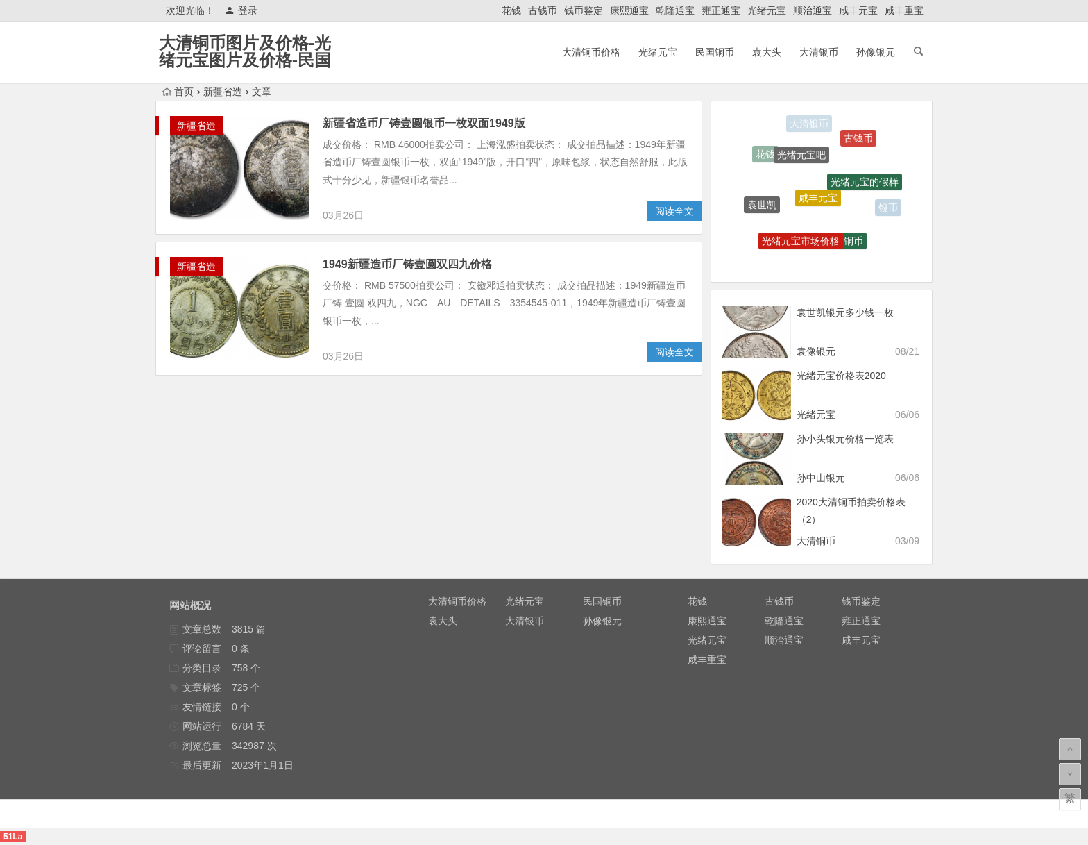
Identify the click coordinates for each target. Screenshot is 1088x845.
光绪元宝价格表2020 (841, 375)
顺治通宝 (812, 10)
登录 (241, 10)
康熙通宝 (629, 10)
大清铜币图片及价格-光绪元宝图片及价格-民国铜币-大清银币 (245, 60)
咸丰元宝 (858, 10)
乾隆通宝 (675, 10)
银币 (888, 208)
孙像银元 (875, 52)
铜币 (853, 243)
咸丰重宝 (904, 10)
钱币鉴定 (583, 10)
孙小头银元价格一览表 (845, 438)
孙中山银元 (821, 477)
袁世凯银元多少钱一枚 (845, 312)
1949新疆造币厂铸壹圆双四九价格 (407, 264)
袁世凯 (761, 206)
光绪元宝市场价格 (801, 244)
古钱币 (542, 10)
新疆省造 (222, 91)
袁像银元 (816, 351)
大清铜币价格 (591, 52)
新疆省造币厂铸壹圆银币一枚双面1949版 (424, 123)
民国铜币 (714, 52)
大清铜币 (816, 540)
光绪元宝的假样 (865, 185)
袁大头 (766, 52)
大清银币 (818, 52)
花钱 (511, 10)
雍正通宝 (721, 10)
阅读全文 (674, 211)
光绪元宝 (766, 10)
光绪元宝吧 (801, 159)
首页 (178, 91)
